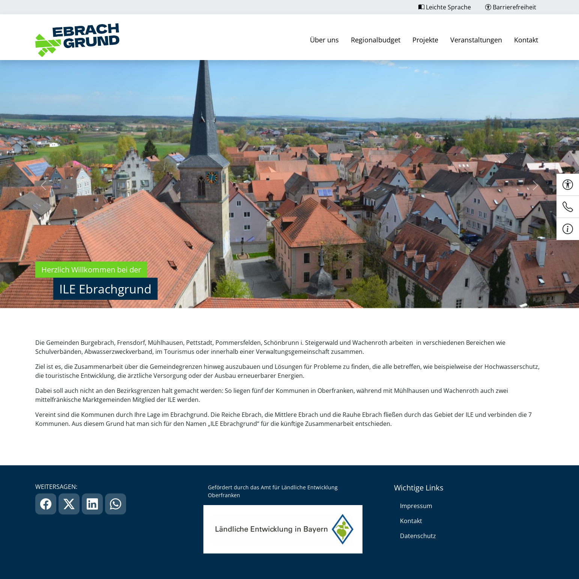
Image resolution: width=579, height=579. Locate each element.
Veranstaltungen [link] (476, 39)
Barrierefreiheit (510, 7)
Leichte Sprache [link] (444, 7)
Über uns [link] (324, 39)
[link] (77, 40)
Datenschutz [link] (418, 536)
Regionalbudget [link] (375, 39)
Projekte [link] (425, 39)
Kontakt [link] (526, 39)
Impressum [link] (416, 506)
